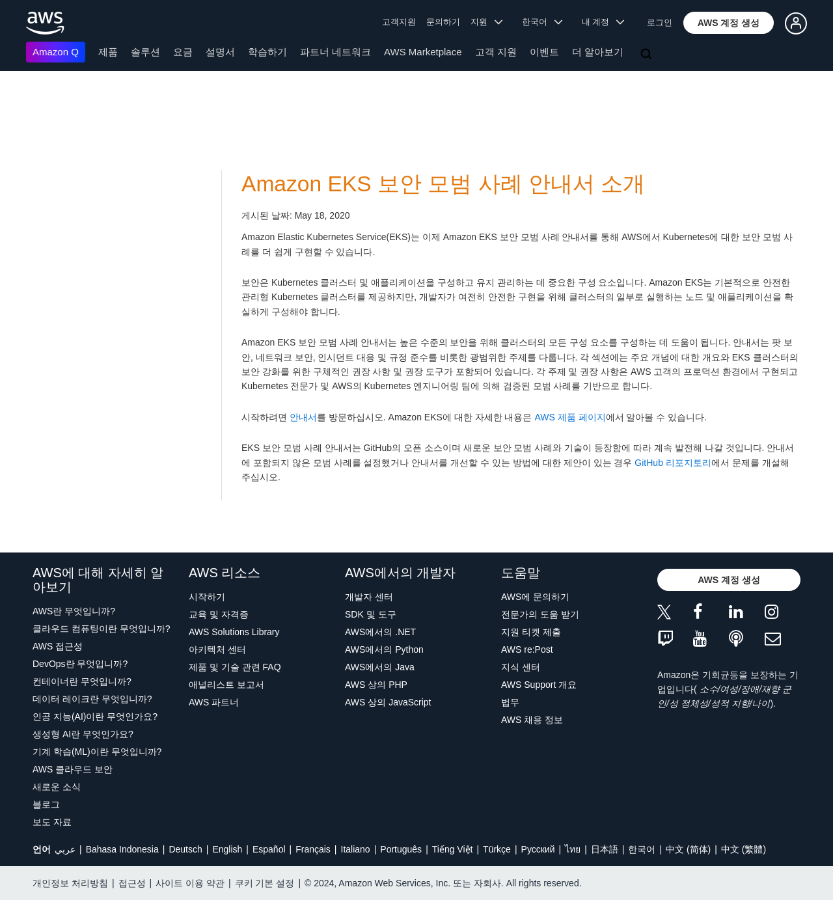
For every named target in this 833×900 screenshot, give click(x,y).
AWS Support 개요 (539, 684)
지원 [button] (486, 22)
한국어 (641, 849)
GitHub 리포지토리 (673, 462)
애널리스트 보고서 (226, 684)
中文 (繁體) (743, 849)
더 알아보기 (597, 51)
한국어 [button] (542, 22)
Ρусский (538, 849)
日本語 (604, 849)
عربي (65, 849)
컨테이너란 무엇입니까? (82, 681)
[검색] (647, 55)
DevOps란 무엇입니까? (80, 664)
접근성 (132, 883)
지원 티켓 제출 (531, 632)
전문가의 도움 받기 (540, 614)
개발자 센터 (369, 597)
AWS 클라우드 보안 (73, 769)
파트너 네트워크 (335, 51)
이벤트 (544, 51)
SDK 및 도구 (370, 614)
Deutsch (185, 849)
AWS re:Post (527, 649)
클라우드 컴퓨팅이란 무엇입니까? (102, 628)
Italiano (355, 849)
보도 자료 (52, 822)
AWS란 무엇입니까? (74, 611)
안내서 (303, 417)
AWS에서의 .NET (380, 632)
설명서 (220, 51)
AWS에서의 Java (380, 667)
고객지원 (399, 22)
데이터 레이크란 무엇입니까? (92, 699)
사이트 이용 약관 (190, 883)
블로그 (46, 804)
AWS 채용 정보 (532, 720)
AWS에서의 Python (384, 649)
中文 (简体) (688, 849)
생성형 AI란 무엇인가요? (83, 734)
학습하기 (267, 51)
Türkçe (497, 849)
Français (313, 849)
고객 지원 (496, 51)
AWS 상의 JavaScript (388, 702)
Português (401, 849)
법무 (510, 702)
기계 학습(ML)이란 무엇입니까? (97, 751)
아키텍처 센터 (217, 649)
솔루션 (145, 51)
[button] (728, 23)
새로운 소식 (57, 787)
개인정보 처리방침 (70, 883)
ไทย (572, 849)
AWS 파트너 (214, 702)
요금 (183, 51)
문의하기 (443, 22)
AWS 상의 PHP (376, 684)
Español (269, 849)
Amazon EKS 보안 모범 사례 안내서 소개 (443, 184)
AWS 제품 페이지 (569, 417)
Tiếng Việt (452, 849)
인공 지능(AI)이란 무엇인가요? (95, 716)
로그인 (659, 22)
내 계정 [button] (603, 22)
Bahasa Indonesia (122, 849)
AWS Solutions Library (234, 632)
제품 (108, 51)
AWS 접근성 (58, 646)
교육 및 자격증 (219, 614)
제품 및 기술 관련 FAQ (235, 667)
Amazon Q (56, 51)
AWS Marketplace (422, 51)
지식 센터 (520, 667)
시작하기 (207, 597)
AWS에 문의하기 (535, 597)
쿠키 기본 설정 (265, 883)
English (227, 849)
